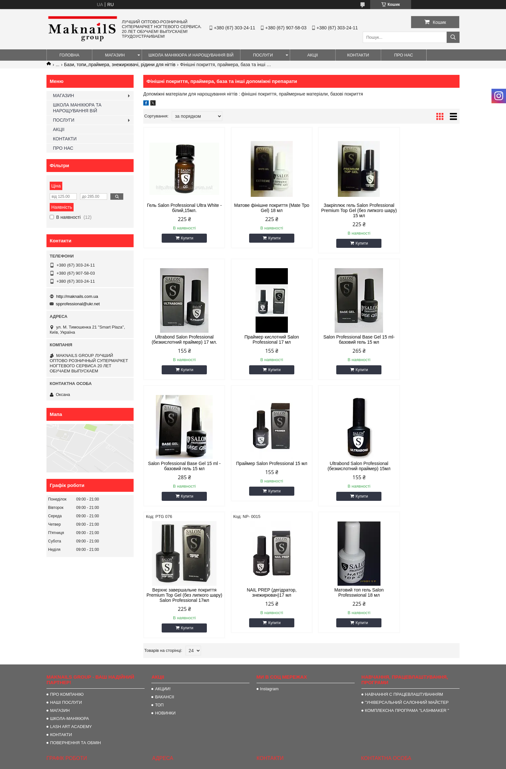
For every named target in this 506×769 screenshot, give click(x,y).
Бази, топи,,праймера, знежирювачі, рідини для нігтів (120, 64)
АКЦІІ (312, 55)
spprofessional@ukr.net (78, 303)
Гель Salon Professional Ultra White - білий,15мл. (181, 208)
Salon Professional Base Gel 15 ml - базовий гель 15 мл (341, 339)
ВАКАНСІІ (164, 595)
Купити (183, 238)
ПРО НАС (403, 55)
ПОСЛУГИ (263, 55)
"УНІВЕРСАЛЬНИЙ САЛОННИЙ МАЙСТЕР (407, 601)
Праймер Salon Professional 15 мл (422, 339)
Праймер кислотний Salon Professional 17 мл (181, 339)
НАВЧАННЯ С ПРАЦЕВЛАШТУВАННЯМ (404, 593)
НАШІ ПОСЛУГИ (66, 601)
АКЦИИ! (162, 587)
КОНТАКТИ (358, 55)
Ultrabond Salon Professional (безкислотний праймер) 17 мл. (422, 208)
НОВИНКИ (165, 612)
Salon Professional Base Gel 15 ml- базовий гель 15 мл (261, 339)
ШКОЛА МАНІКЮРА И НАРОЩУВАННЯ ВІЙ (191, 55)
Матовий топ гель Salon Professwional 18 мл (422, 466)
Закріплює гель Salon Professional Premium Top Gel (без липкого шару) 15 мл (341, 210)
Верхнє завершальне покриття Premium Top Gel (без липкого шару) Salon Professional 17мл (261, 468)
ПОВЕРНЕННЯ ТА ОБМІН (75, 641)
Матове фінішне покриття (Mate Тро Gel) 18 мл (261, 208)
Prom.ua (283, 751)
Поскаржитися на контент (344, 763)
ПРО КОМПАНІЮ (67, 593)
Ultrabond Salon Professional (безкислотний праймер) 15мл (180, 466)
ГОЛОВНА (69, 55)
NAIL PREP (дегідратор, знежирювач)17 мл (341, 466)
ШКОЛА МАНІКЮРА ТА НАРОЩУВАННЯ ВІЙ (77, 107)
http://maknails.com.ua (77, 296)
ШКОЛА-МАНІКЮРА (69, 617)
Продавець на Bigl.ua (253, 757)
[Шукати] (453, 37)
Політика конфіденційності (394, 763)
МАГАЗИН (115, 55)
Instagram (269, 587)
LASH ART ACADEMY (71, 625)
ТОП (159, 604)
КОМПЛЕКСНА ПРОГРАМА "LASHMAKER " (407, 609)
